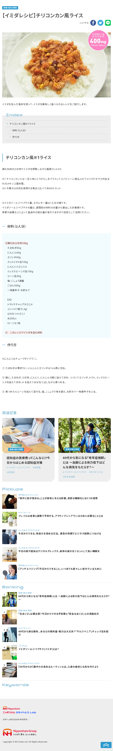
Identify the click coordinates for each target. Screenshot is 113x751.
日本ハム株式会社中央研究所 (15, 719)
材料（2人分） (19, 130)
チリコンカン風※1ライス (22, 123)
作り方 (15, 137)
